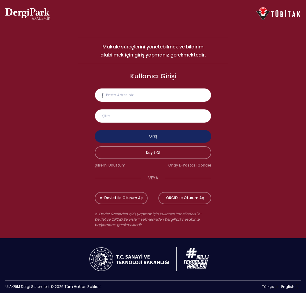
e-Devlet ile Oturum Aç (121, 197)
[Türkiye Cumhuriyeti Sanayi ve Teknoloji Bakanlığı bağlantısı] (153, 259)
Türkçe (268, 286)
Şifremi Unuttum (110, 165)
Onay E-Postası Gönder (189, 165)
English (287, 286)
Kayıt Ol (153, 152)
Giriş (153, 136)
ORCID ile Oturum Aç (185, 197)
